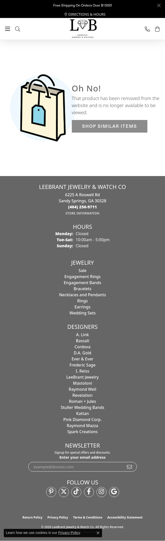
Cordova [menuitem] (82, 347)
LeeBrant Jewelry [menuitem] (82, 377)
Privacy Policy (57, 517)
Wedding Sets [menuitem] (82, 313)
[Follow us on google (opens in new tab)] (114, 492)
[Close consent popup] (98, 532)
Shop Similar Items (109, 126)
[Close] (159, 5)
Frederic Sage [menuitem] (82, 365)
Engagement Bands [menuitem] (82, 282)
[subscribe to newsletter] (130, 466)
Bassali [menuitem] (82, 340)
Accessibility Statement (125, 517)
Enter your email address (82, 457)
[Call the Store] (82, 207)
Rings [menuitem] (82, 301)
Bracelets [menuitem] (82, 288)
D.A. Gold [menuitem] (82, 353)
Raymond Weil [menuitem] (82, 389)
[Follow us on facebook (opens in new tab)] (89, 492)
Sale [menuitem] (82, 270)
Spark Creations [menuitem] (82, 431)
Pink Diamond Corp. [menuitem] (82, 419)
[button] (22, 29)
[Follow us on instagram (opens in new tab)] (101, 492)
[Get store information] (82, 213)
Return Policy (32, 517)
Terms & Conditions (87, 517)
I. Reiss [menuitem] (82, 371)
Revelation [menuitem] (82, 395)
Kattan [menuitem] (82, 413)
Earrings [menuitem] (83, 307)
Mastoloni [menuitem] (82, 383)
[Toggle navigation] (7, 29)
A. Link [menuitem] (82, 334)
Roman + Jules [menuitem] (82, 401)
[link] (85, 14)
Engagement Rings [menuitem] (82, 276)
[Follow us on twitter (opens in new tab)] (64, 492)
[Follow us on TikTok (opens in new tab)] (76, 492)
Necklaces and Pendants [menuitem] (82, 295)
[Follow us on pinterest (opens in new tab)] (51, 492)
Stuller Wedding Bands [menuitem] (82, 407)
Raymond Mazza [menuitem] (82, 425)
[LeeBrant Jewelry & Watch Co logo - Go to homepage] (82, 29)
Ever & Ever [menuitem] (82, 359)
